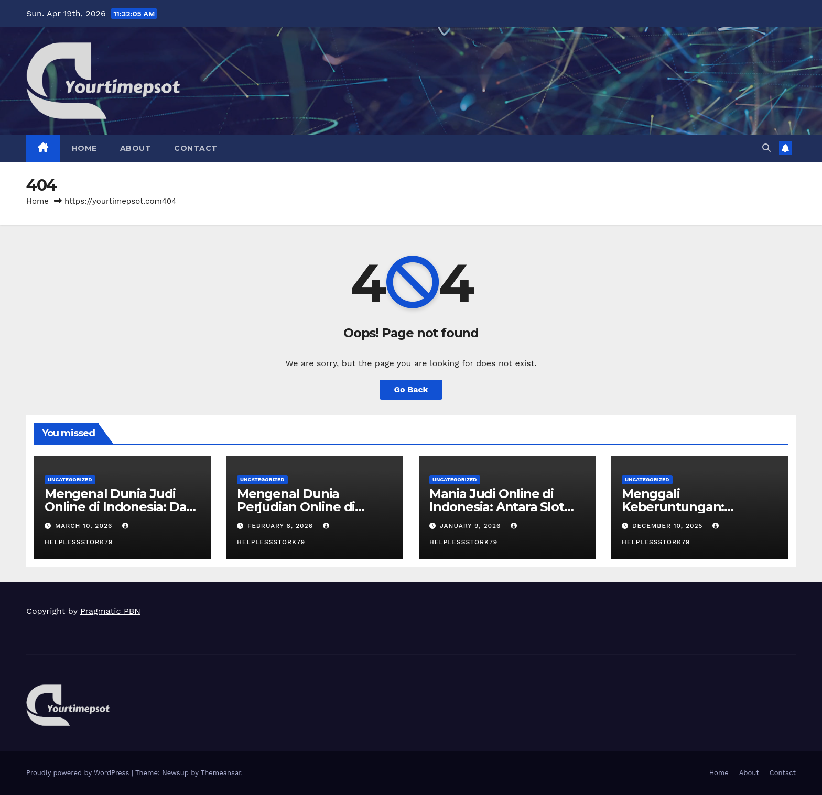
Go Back (411, 389)
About (136, 148)
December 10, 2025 (669, 525)
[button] (766, 148)
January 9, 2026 (471, 525)
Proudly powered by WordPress (79, 773)
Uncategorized (70, 479)
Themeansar (221, 773)
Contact (196, 148)
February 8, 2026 (281, 525)
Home (84, 148)
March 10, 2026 (85, 525)
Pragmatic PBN (110, 611)
